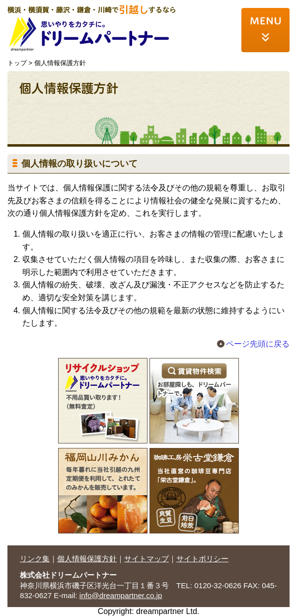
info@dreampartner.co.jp (120, 595)
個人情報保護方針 (87, 558)
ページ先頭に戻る (258, 344)
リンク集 (35, 558)
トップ (17, 63)
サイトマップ (146, 558)
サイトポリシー (202, 558)
